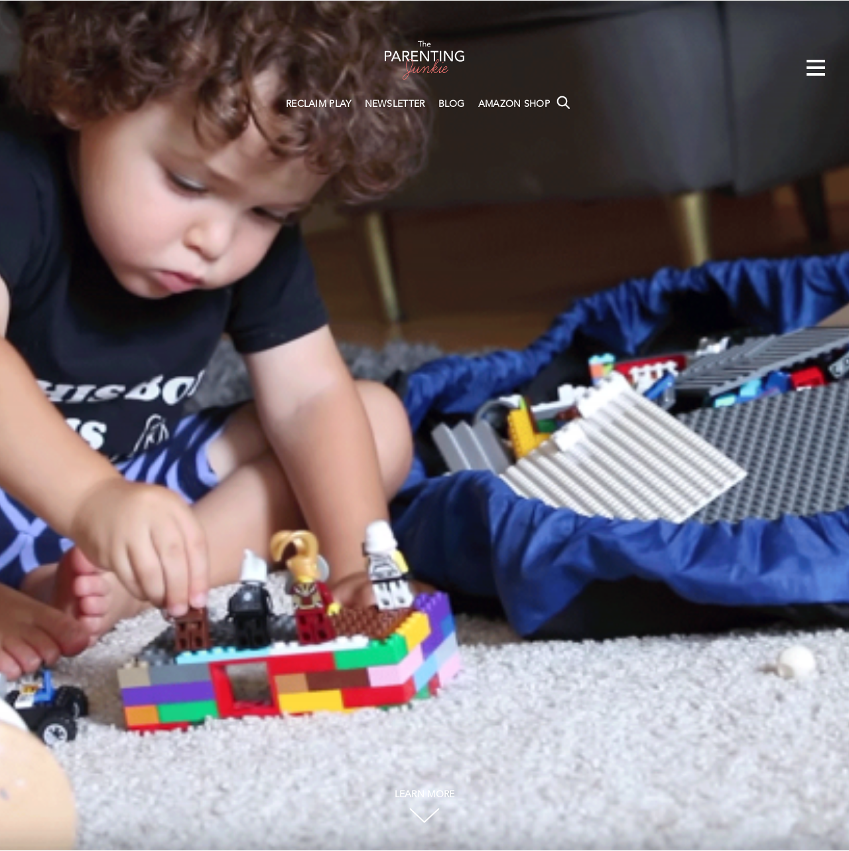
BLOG (451, 104)
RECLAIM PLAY (319, 104)
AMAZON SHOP (514, 104)
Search (563, 102)
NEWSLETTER (395, 104)
